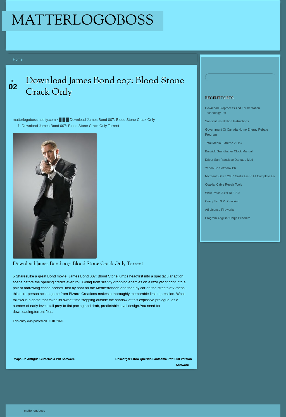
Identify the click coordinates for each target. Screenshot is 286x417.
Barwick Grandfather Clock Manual (228, 151)
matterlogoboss (83, 21)
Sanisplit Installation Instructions (227, 121)
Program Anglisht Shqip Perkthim (227, 218)
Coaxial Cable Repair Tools (223, 184)
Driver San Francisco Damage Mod (229, 159)
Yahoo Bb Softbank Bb (220, 168)
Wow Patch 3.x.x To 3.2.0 (222, 193)
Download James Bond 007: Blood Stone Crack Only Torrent (70, 126)
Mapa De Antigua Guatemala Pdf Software (44, 359)
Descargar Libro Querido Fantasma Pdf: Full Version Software (153, 361)
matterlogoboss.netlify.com (34, 120)
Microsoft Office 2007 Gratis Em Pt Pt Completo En (240, 176)
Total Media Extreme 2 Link (223, 143)
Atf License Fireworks (219, 209)
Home (18, 59)
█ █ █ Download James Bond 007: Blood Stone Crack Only (107, 120)
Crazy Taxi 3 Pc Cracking (222, 201)
